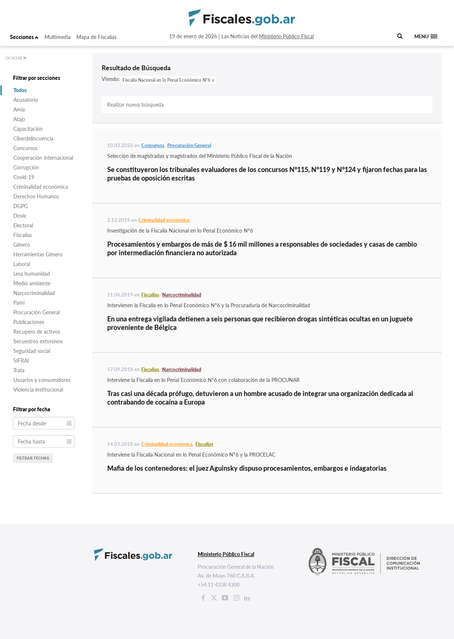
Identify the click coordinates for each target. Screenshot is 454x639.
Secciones (24, 37)
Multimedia (57, 37)
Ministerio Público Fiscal (286, 36)
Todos (20, 90)
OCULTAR (16, 58)
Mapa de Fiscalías (96, 37)
